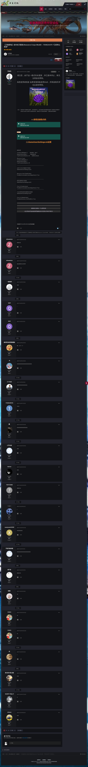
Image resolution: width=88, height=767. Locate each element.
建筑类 (17, 54)
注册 (79, 4)
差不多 (9, 569)
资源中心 (60, 9)
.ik (9, 360)
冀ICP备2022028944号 (43, 761)
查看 (41, 9)
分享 (50, 54)
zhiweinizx (9, 239)
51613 (9, 612)
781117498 (9, 485)
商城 (55, 9)
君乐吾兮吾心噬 (9, 672)
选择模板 (44, 759)
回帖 (58, 60)
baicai (9, 466)
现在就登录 (25, 737)
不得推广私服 (32, 40)
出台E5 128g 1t (9, 694)
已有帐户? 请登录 (70, 4)
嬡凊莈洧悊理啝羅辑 (9, 342)
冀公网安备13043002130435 (52, 761)
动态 (45, 9)
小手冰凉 (9, 445)
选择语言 (39, 759)
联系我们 (49, 759)
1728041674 (9, 403)
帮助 (65, 9)
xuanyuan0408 (9, 527)
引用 (21, 228)
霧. (9, 424)
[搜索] (75, 9)
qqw (9, 303)
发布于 (21, 71)
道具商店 (50, 9)
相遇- (9, 591)
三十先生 (9, 381)
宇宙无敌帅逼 (9, 548)
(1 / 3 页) (20, 66)
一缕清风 (9, 281)
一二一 (9, 506)
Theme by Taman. (48, 762)
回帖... (12, 743)
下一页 (11, 66)
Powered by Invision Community (41, 762)
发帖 (51, 59)
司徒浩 (10, 53)
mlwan (9, 712)
